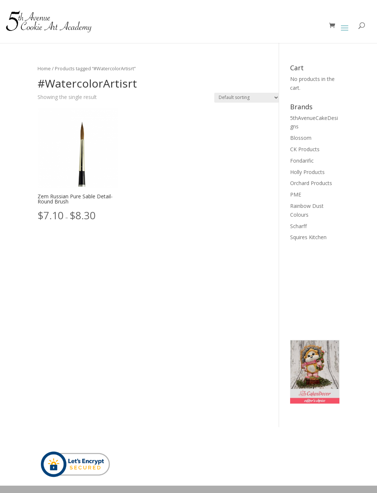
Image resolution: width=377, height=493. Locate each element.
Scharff (298, 226)
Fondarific (302, 160)
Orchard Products (311, 183)
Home (44, 68)
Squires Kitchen (308, 237)
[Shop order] (246, 98)
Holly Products (307, 172)
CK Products (305, 149)
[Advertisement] (327, 289)
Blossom (300, 137)
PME (295, 194)
